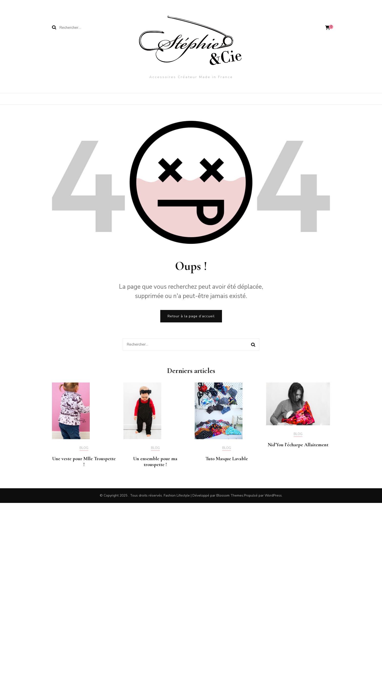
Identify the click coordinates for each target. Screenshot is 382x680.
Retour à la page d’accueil (191, 316)
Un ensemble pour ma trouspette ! (155, 462)
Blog (84, 448)
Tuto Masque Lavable (226, 459)
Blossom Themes (229, 495)
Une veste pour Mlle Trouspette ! (84, 462)
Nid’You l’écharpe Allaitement (298, 445)
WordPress (273, 495)
